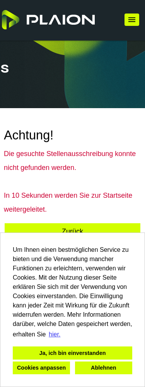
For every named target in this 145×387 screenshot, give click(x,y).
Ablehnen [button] (103, 368)
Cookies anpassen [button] (41, 368)
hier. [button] (54, 334)
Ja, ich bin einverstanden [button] (72, 353)
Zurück (72, 231)
